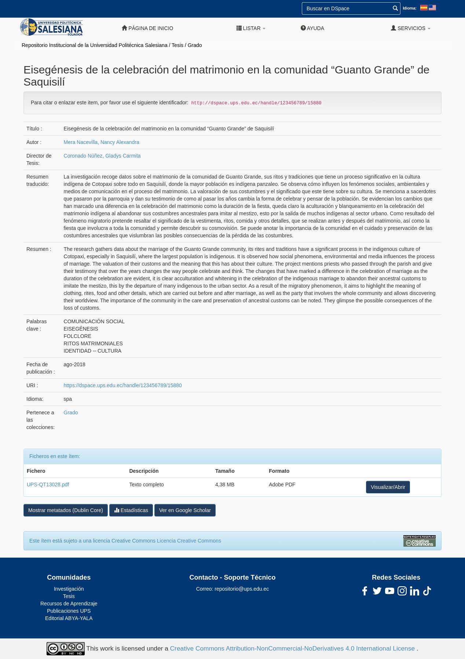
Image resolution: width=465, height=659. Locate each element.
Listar (251, 28)
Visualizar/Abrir (388, 487)
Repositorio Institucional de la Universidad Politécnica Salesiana (95, 45)
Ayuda (312, 28)
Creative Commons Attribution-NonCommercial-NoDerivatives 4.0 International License (293, 648)
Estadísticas (131, 510)
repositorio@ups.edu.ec (242, 589)
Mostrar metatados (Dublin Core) (65, 510)
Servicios (411, 28)
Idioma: (409, 8)
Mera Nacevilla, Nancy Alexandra (101, 142)
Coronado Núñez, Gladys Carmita (102, 156)
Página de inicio (147, 28)
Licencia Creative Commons (189, 541)
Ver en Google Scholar (185, 510)
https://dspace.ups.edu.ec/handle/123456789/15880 (123, 385)
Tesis (177, 45)
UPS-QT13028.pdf (48, 484)
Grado (195, 45)
